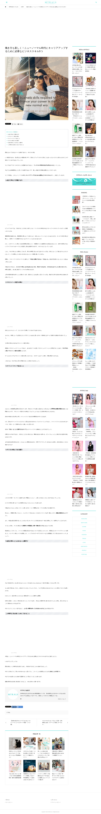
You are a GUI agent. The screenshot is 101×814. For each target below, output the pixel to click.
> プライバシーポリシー (55, 802)
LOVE (84, 542)
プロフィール (61, 699)
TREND (84, 538)
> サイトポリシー (8, 802)
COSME (84, 526)
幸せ (9, 712)
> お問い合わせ (53, 799)
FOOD (84, 530)
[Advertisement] (50, 27)
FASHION (84, 534)
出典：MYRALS (10, 224)
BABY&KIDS (84, 546)
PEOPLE (84, 550)
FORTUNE (84, 554)
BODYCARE (84, 522)
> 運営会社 (7, 799)
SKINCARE (84, 518)
